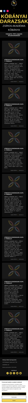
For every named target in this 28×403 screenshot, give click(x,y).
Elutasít (14, 400)
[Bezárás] (26, 381)
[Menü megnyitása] (14, 8)
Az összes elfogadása (14, 393)
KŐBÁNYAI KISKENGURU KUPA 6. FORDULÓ (13, 104)
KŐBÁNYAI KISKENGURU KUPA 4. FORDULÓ (13, 193)
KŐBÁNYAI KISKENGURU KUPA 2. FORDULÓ (13, 282)
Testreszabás (14, 397)
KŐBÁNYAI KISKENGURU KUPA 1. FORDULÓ (13, 329)
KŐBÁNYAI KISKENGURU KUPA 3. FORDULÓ (13, 238)
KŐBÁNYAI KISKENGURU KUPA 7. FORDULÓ (13, 60)
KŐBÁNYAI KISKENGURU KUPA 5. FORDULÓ (13, 149)
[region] (14, 391)
